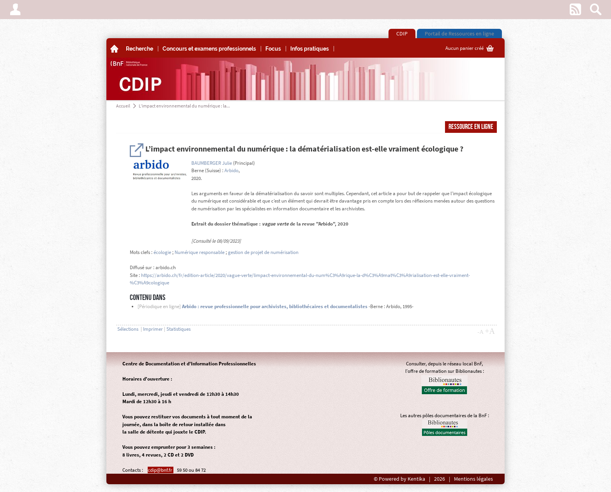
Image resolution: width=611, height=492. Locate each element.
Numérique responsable (199, 252)
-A (480, 332)
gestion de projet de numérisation (263, 252)
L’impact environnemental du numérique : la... (184, 106)
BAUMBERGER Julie (211, 163)
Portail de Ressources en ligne (459, 33)
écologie (162, 252)
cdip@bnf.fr (160, 470)
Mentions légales (473, 479)
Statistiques (178, 329)
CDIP (402, 33)
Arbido (231, 170)
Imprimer (153, 329)
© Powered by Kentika (399, 479)
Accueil (123, 106)
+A (490, 331)
